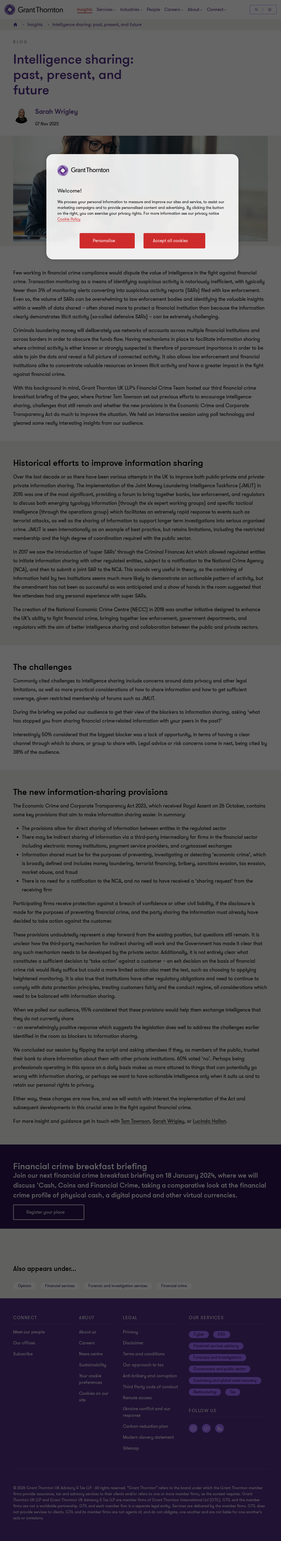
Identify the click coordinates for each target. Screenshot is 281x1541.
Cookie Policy (68, 219)
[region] (142, 206)
